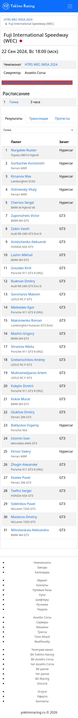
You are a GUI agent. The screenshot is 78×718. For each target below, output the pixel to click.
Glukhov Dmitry (22, 412)
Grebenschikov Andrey (28, 359)
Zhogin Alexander (24, 464)
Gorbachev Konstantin (28, 163)
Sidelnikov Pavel (23, 504)
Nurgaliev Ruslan (23, 150)
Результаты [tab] (13, 118)
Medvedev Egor (22, 307)
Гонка (13, 102)
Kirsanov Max (21, 176)
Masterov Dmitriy (24, 517)
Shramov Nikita (22, 346)
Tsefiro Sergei (21, 490)
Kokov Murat (20, 399)
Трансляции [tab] (38, 118)
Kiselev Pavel (20, 477)
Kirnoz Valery (21, 451)
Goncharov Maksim (25, 294)
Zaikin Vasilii (20, 229)
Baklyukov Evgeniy (25, 425)
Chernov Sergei (22, 202)
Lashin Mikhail (21, 255)
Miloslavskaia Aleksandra (30, 530)
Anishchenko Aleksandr (28, 242)
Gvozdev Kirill (21, 268)
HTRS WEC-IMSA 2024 (18, 19)
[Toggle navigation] (70, 6)
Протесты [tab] (62, 118)
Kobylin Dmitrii (22, 386)
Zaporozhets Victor (25, 215)
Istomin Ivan (20, 438)
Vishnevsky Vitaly (23, 189)
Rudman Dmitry (23, 281)
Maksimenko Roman (26, 320)
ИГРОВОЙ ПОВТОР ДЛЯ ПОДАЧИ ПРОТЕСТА (37, 82)
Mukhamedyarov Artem (29, 373)
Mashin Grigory (22, 333)
